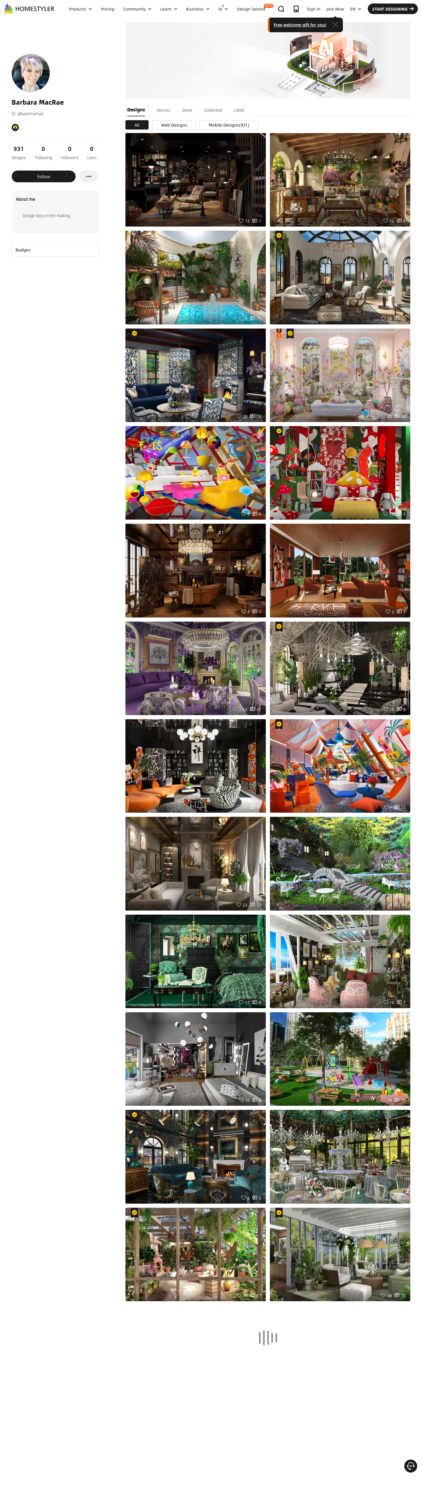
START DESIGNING (393, 9)
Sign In (314, 9)
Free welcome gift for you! (300, 25)
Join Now (335, 9)
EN (355, 9)
